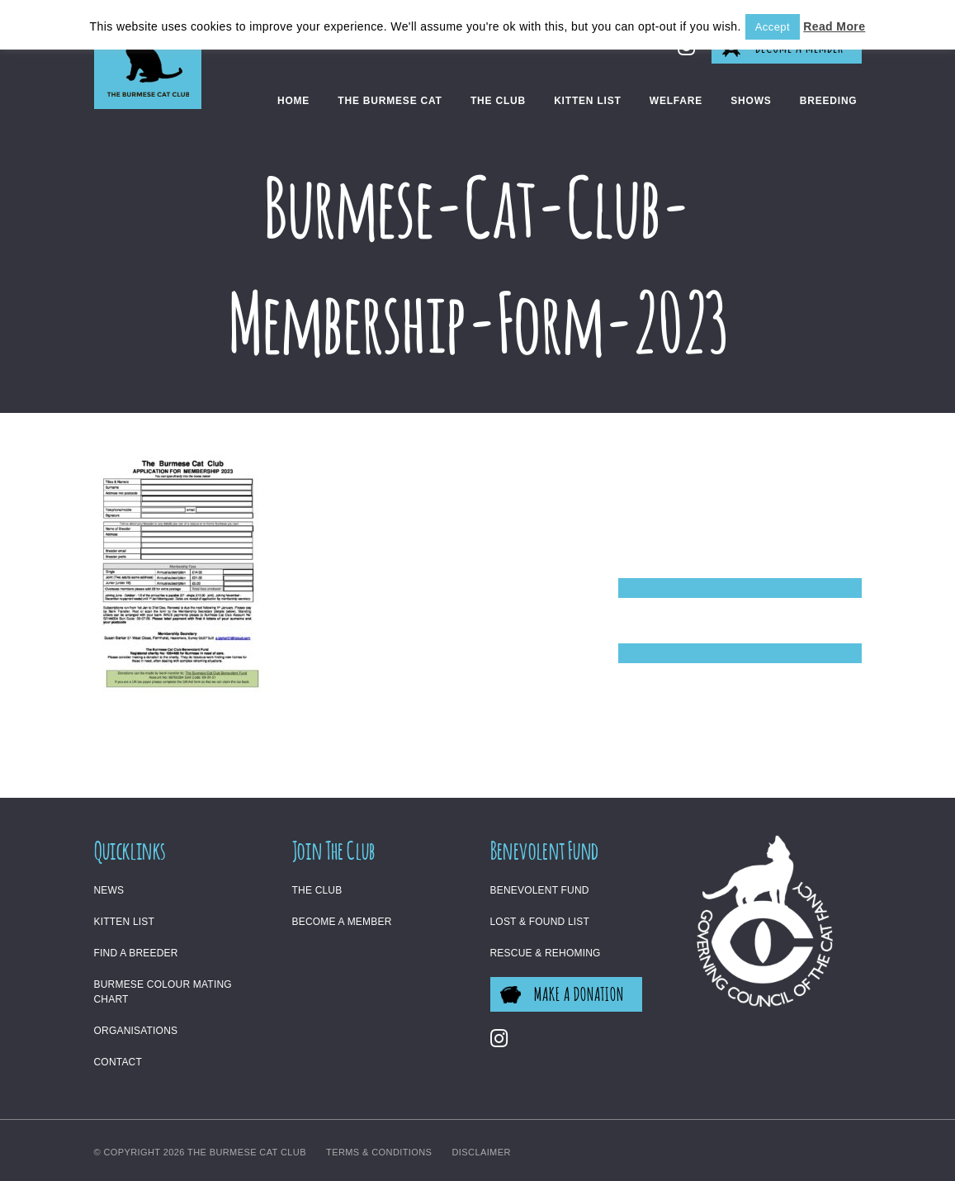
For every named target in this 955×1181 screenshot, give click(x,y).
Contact (118, 1062)
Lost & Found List (540, 921)
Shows (750, 101)
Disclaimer (481, 1152)
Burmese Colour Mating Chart (163, 992)
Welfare (676, 101)
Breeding (829, 101)
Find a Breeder (136, 953)
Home (293, 101)
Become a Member (342, 921)
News (109, 890)
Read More (834, 26)
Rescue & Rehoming (545, 953)
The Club (498, 101)
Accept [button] (772, 27)
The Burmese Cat (390, 101)
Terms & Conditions (379, 1152)
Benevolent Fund (539, 890)
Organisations (136, 1030)
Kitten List (587, 101)
